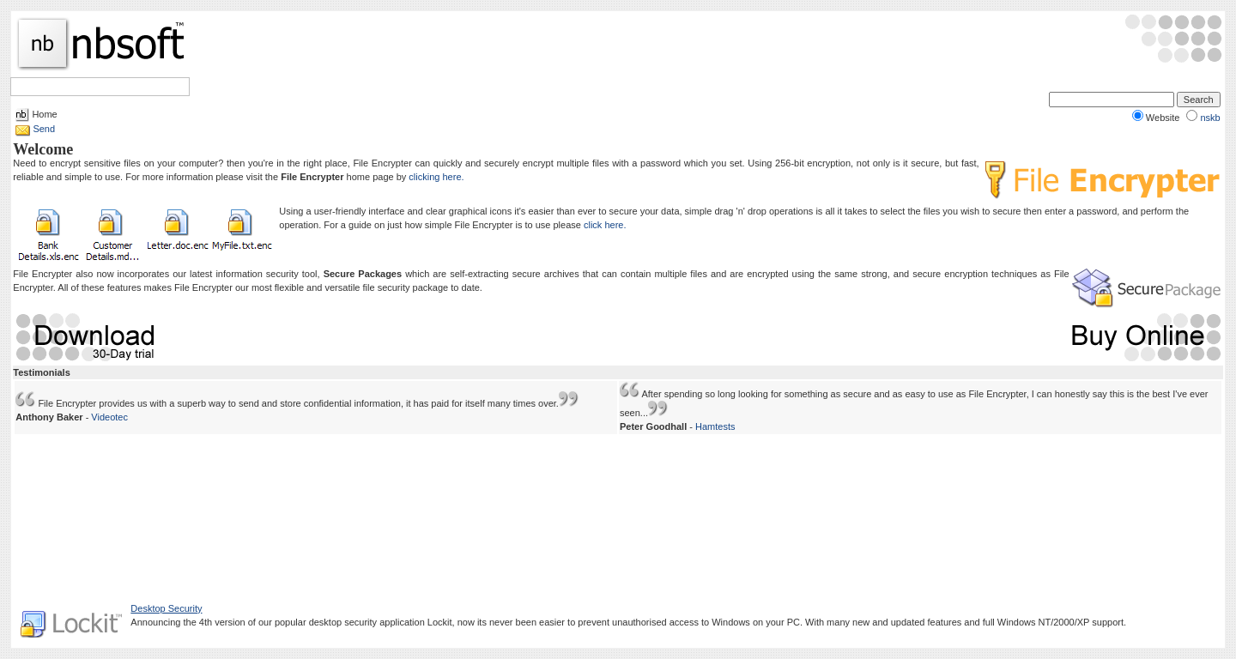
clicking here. (436, 177)
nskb (1210, 117)
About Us (656, 627)
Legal (578, 627)
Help (142, 87)
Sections (96, 87)
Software (40, 87)
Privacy (613, 627)
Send (44, 129)
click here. (605, 225)
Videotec (109, 417)
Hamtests (715, 426)
